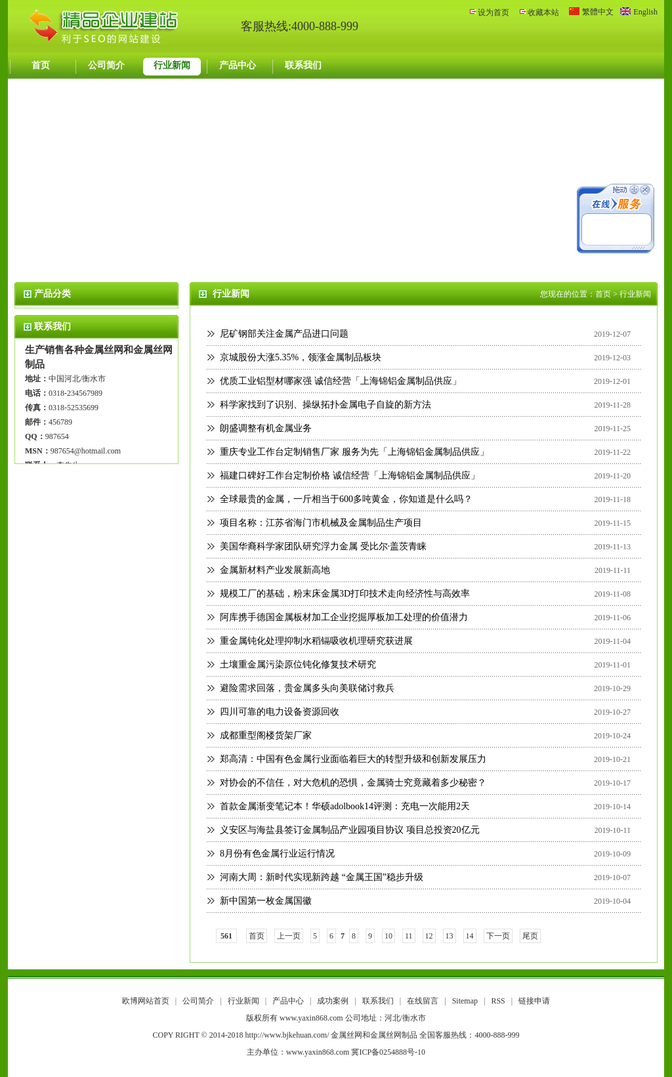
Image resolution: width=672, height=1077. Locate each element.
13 (449, 935)
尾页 (530, 935)
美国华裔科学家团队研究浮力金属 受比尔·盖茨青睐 (323, 546)
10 (388, 935)
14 (470, 935)
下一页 (498, 935)
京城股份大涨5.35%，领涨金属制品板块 (300, 357)
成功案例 (333, 1000)
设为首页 (493, 12)
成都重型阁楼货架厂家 (266, 735)
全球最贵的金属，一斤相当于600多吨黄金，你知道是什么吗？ (346, 499)
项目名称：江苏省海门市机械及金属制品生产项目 (321, 523)
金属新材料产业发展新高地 (275, 570)
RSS (498, 1000)
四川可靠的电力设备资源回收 (279, 712)
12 (429, 935)
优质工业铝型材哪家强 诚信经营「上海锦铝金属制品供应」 (340, 381)
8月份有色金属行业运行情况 (277, 853)
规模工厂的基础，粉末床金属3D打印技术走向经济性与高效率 (345, 594)
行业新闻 (172, 65)
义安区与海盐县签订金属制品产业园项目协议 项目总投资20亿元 (350, 830)
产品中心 (237, 65)
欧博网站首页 (145, 1000)
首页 (41, 65)
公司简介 (106, 65)
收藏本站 (543, 12)
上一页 (289, 935)
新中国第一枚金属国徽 (266, 901)
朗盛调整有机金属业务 (266, 428)
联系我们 (303, 65)
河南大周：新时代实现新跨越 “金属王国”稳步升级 (321, 877)
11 (409, 935)
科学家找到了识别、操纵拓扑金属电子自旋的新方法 (325, 405)
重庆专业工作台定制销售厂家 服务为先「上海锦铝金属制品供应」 (354, 452)
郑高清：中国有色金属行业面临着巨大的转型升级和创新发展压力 (353, 759)
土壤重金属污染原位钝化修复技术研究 (298, 664)
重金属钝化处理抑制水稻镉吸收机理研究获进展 (316, 641)
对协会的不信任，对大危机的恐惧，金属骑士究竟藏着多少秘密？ (353, 783)
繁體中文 (598, 11)
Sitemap (465, 1000)
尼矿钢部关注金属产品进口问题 (284, 334)
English (645, 11)
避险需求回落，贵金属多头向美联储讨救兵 (307, 688)
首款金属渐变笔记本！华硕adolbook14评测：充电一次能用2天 (345, 806)
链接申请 (534, 1000)
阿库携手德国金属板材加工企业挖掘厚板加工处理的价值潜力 (344, 617)
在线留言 (423, 1000)
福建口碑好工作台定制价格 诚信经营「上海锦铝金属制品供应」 (350, 475)
